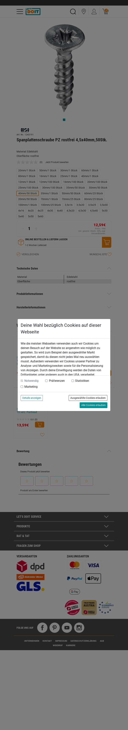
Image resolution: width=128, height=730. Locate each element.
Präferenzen (57, 381)
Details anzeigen (31, 397)
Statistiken (82, 381)
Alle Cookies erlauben (93, 405)
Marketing (31, 386)
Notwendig (31, 381)
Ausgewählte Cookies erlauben (88, 397)
